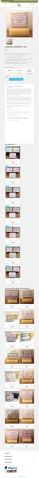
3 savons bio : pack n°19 (12, 280)
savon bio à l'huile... (12, 385)
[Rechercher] (19, 8)
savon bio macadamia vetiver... (27, 365)
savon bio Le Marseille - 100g (12, 424)
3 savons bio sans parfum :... (12, 161)
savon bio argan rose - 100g (26, 444)
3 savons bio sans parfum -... (12, 181)
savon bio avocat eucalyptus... (12, 444)
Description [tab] (9, 86)
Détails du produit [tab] (18, 86)
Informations (8, 462)
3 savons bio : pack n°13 (12, 240)
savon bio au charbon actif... (12, 404)
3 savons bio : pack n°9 (12, 201)
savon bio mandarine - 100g (26, 385)
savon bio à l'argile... (12, 345)
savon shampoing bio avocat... (12, 305)
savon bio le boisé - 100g (27, 345)
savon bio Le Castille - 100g (27, 305)
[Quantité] (6, 79)
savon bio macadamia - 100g (26, 325)
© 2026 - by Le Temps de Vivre (19, 476)
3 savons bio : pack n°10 (12, 220)
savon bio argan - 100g (26, 404)
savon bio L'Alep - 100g (12, 365)
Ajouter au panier (16, 79)
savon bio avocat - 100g (26, 424)
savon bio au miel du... (12, 325)
